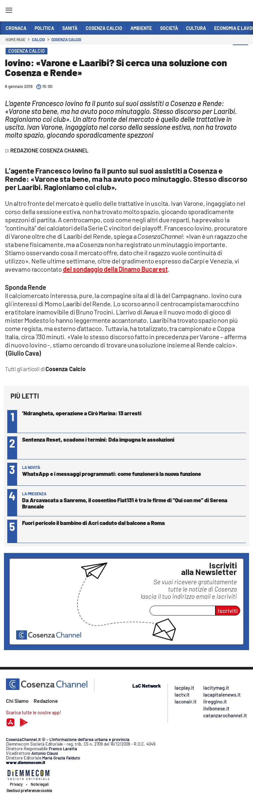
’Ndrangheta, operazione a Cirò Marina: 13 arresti (81, 413)
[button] (240, 52)
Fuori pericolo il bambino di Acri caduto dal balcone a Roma (93, 522)
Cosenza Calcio (66, 39)
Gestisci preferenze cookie (29, 790)
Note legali (40, 784)
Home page (15, 39)
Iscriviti (228, 610)
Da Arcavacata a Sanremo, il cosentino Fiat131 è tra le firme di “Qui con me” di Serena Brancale (124, 503)
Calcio (38, 39)
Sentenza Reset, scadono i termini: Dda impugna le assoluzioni (98, 439)
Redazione (46, 701)
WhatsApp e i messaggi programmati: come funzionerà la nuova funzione (111, 473)
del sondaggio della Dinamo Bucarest (115, 269)
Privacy (16, 784)
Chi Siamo (17, 701)
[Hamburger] (9, 11)
